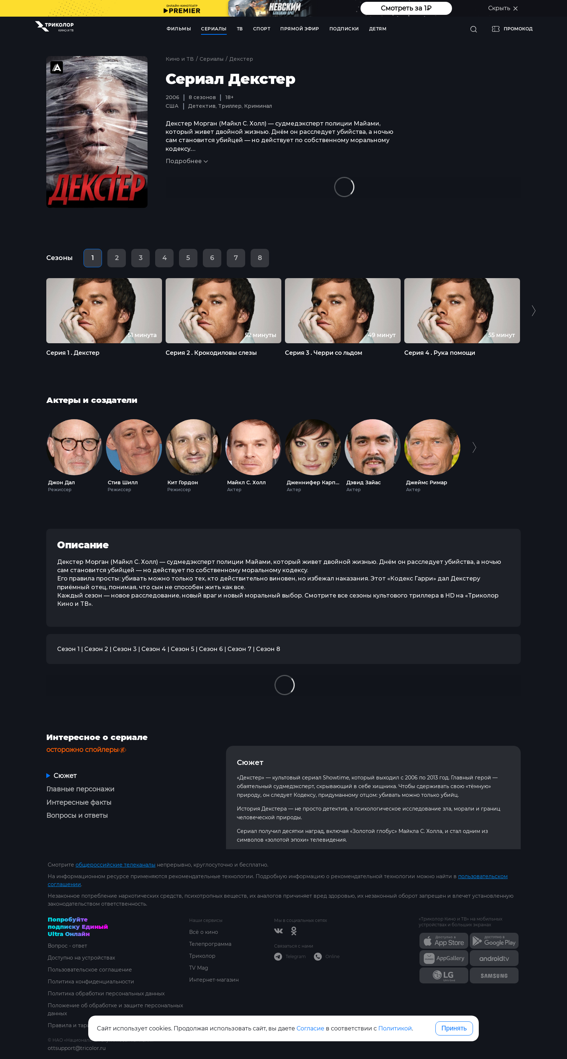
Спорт (261, 28)
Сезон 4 (153, 649)
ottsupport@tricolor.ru (77, 1048)
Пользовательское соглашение (90, 969)
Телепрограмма (210, 944)
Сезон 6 (211, 649)
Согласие (310, 1028)
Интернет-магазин (214, 980)
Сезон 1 (68, 649)
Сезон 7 (239, 649)
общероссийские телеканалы (115, 865)
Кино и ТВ (180, 59)
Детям (378, 28)
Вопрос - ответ (67, 946)
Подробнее (184, 161)
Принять (454, 1028)
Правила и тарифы (73, 1025)
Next (533, 310)
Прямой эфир (299, 28)
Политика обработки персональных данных (106, 993)
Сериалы (214, 28)
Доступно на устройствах (81, 957)
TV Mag (198, 968)
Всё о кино (203, 932)
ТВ (240, 28)
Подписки (344, 28)
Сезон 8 (268, 649)
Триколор (202, 956)
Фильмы (179, 28)
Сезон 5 (182, 649)
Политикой (395, 1028)
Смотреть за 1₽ (406, 8)
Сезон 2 (96, 649)
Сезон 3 (125, 649)
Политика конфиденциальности (91, 981)
